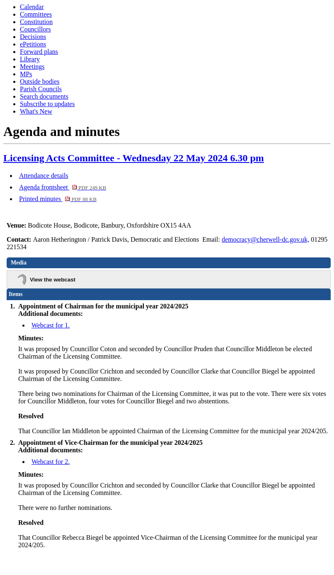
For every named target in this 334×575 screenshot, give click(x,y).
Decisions (33, 36)
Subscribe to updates (47, 103)
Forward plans (39, 51)
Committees (36, 14)
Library (30, 59)
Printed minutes (58, 198)
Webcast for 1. (50, 325)
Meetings (32, 66)
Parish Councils (41, 88)
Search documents (44, 96)
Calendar (32, 6)
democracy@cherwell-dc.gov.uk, (265, 239)
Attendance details (43, 175)
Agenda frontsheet (62, 187)
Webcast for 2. (50, 461)
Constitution (36, 21)
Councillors (35, 29)
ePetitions (33, 44)
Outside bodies (40, 81)
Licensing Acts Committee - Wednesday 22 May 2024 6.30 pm (133, 158)
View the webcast (52, 280)
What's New (36, 111)
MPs (26, 74)
